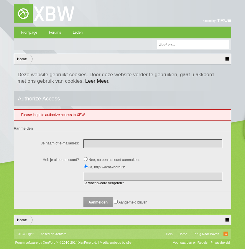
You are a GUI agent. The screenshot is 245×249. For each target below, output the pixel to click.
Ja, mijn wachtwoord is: (104, 167)
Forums (55, 32)
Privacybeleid (220, 242)
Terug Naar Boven (206, 234)
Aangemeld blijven (130, 202)
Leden (78, 32)
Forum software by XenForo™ (56, 242)
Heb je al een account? (61, 160)
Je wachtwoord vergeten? (104, 183)
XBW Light (26, 234)
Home (182, 234)
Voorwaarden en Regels (190, 242)
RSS (225, 234)
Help (169, 234)
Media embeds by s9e (115, 242)
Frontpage (29, 32)
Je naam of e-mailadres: (60, 143)
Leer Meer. (97, 81)
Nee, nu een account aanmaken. (112, 160)
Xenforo (61, 234)
